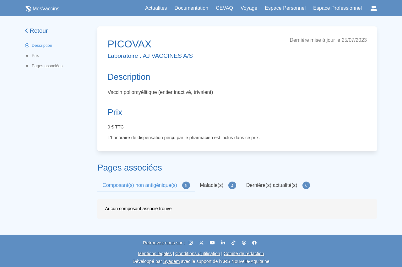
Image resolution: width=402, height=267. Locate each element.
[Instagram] (191, 242)
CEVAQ (224, 8)
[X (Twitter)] (202, 242)
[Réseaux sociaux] (373, 8)
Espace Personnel (285, 8)
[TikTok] (234, 242)
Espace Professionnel (337, 8)
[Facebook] (254, 242)
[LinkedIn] (224, 242)
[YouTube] (213, 242)
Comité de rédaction (244, 253)
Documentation (192, 8)
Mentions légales (155, 253)
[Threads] (244, 242)
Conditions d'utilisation (197, 253)
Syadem (171, 261)
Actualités (156, 8)
